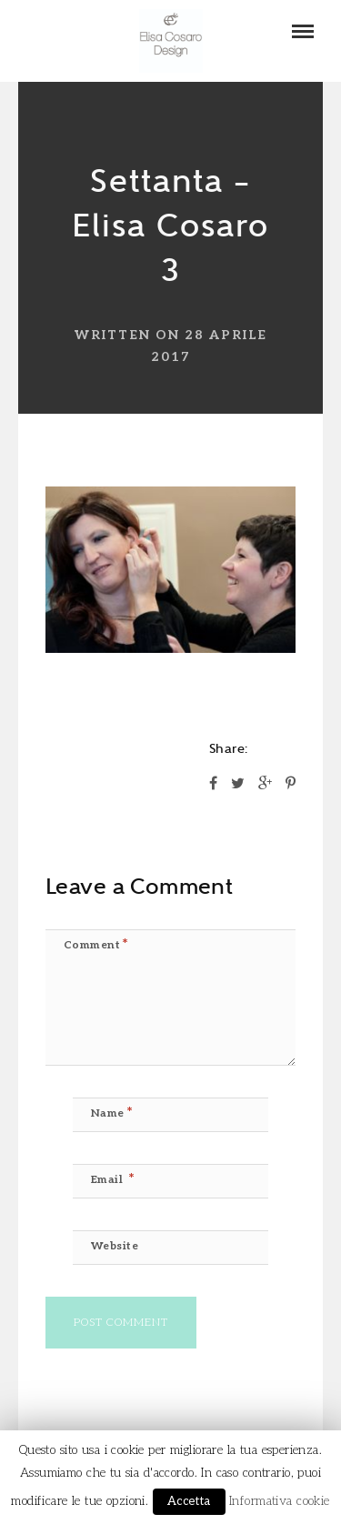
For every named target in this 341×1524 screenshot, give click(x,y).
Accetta (189, 1501)
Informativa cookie (279, 1501)
